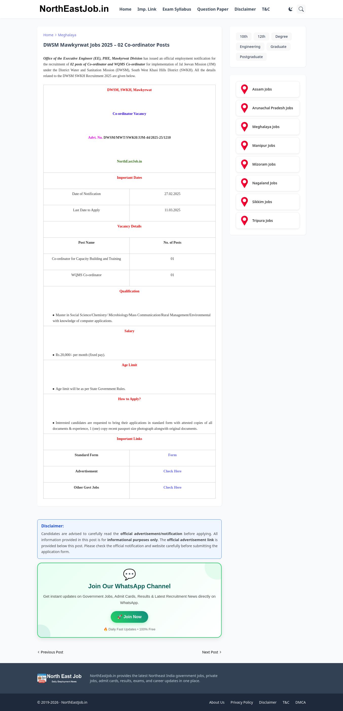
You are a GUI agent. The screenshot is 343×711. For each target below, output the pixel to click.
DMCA (300, 702)
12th (261, 36)
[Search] (301, 9)
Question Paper (212, 9)
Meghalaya (67, 34)
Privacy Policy (242, 702)
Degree (281, 36)
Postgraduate (251, 56)
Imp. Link (147, 9)
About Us (216, 702)
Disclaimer (245, 9)
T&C (266, 9)
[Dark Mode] (291, 9)
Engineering (250, 46)
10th (243, 36)
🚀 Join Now (129, 617)
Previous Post (52, 652)
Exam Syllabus (176, 9)
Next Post (210, 652)
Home (125, 9)
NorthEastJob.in (74, 702)
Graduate (279, 46)
